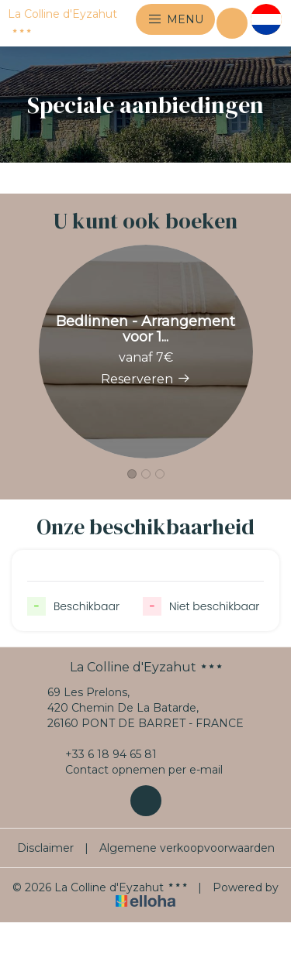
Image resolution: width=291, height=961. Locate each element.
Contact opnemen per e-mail (135, 770)
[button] (132, 474)
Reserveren (146, 379)
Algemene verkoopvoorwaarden (187, 848)
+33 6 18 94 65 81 (102, 754)
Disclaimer (45, 848)
